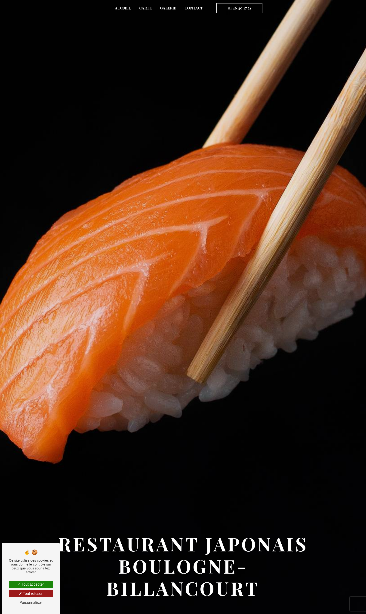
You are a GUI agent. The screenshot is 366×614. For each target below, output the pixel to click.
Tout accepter (31, 584)
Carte (145, 8)
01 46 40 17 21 (239, 8)
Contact (194, 8)
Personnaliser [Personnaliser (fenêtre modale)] (30, 603)
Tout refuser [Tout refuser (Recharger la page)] (31, 594)
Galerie (168, 8)
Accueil (123, 8)
